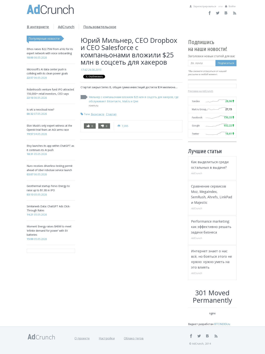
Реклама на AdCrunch (200, 91)
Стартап (111, 114)
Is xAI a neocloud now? (40, 109)
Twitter (195, 133)
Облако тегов (134, 338)
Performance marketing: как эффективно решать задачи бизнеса (211, 226)
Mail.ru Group (199, 109)
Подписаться (226, 63)
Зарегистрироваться (203, 6)
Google (196, 125)
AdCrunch (66, 26)
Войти (230, 6)
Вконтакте (97, 114)
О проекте (82, 338)
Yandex (196, 101)
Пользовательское (99, 26)
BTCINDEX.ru (222, 324)
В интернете (38, 26)
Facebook (197, 117)
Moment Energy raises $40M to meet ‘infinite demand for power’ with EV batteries (49, 231)
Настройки (107, 338)
